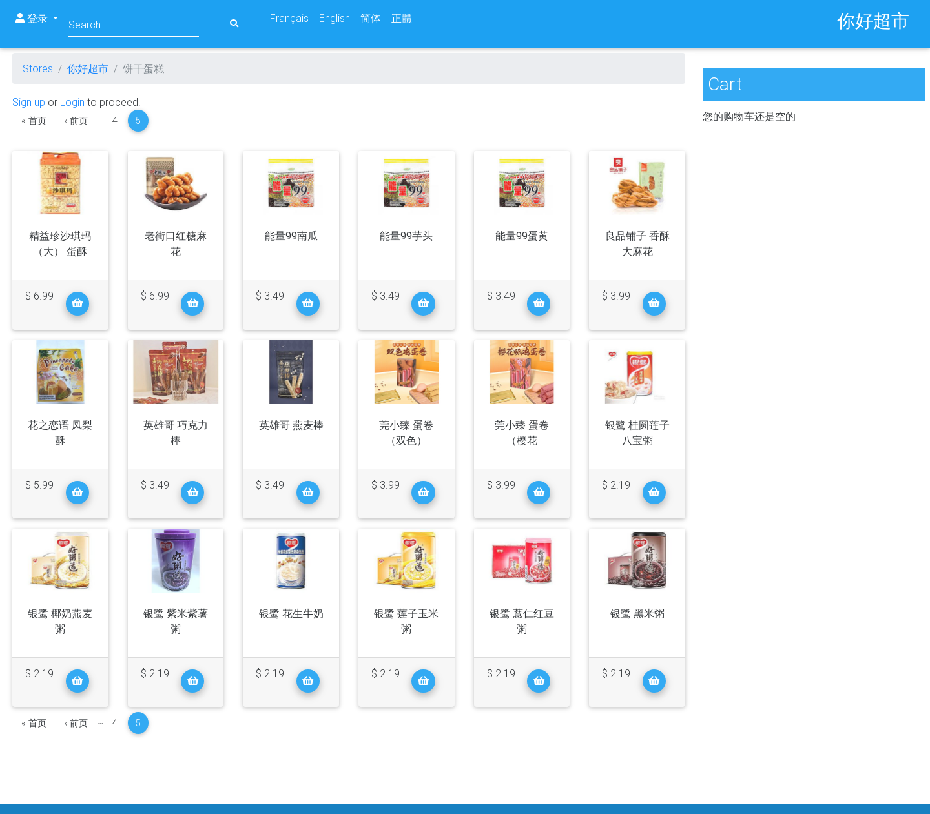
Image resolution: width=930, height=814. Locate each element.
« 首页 (33, 121)
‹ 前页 (76, 121)
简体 (370, 18)
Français (289, 18)
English (334, 18)
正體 (401, 18)
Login (72, 102)
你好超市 (87, 68)
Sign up (28, 102)
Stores (38, 68)
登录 (33, 18)
